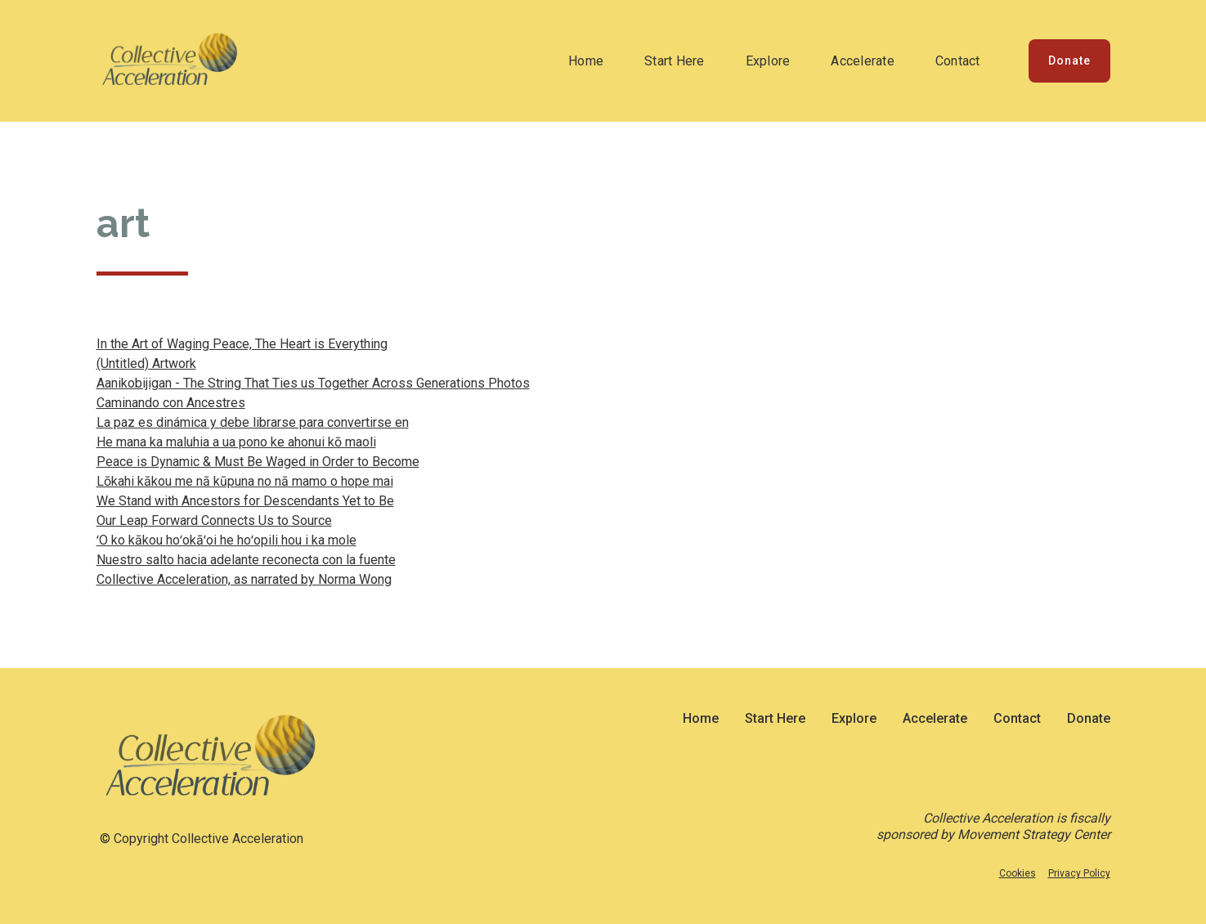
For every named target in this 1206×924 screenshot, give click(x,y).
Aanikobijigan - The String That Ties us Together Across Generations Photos (313, 383)
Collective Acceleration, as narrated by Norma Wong (244, 579)
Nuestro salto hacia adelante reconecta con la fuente (246, 559)
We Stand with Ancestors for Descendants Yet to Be (245, 501)
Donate (1069, 60)
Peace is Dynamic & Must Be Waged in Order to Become (257, 461)
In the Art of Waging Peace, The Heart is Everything (242, 344)
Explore (768, 61)
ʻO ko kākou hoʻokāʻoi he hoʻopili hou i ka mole (226, 540)
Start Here (674, 61)
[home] (170, 60)
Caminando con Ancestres (170, 402)
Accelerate (862, 61)
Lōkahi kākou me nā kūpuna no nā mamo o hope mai (244, 481)
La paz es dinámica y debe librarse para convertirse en (252, 422)
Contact (957, 61)
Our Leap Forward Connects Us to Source (214, 520)
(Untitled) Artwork (146, 363)
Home (585, 61)
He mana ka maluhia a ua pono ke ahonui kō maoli (236, 442)
